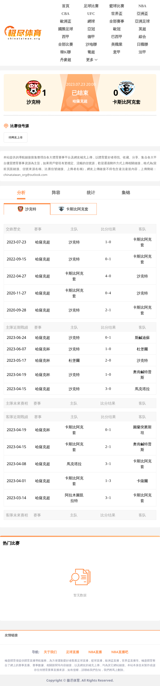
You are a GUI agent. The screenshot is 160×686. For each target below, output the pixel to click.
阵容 (56, 192)
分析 (21, 192)
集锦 (126, 192)
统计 (91, 192)
